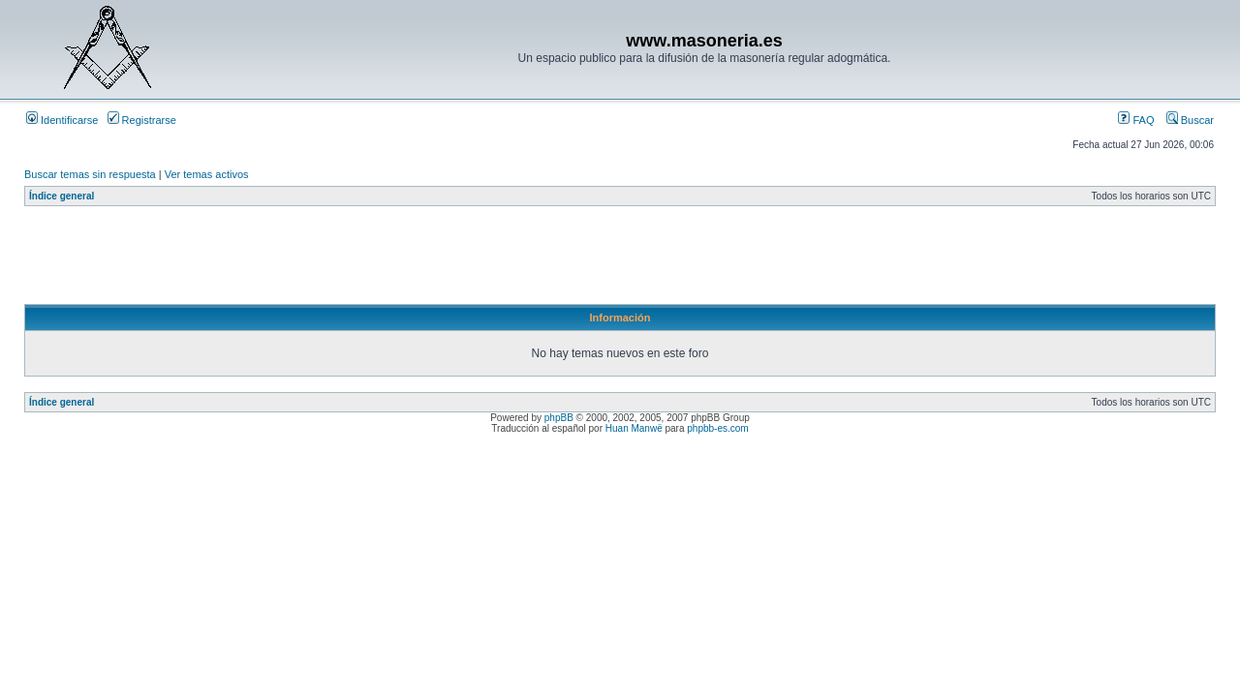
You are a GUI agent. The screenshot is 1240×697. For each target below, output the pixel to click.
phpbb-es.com (717, 428)
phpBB (559, 417)
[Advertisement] (376, 260)
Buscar (1190, 120)
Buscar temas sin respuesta (90, 174)
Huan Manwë (634, 428)
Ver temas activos (207, 174)
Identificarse (62, 120)
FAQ (1136, 120)
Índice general (61, 196)
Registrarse (142, 120)
